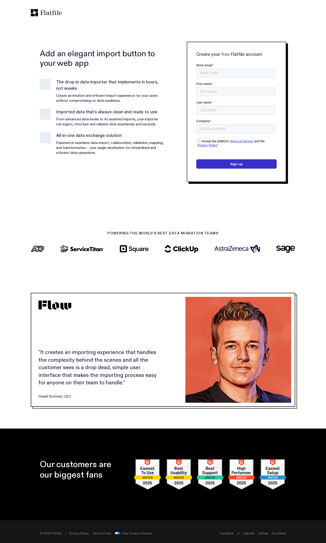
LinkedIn (249, 533)
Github (263, 533)
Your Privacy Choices (133, 533)
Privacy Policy (79, 533)
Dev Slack (279, 533)
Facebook (227, 533)
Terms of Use (101, 533)
